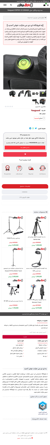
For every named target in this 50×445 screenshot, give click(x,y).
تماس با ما (19, 356)
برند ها (45, 356)
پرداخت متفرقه (43, 345)
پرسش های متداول (18, 348)
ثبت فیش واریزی (42, 353)
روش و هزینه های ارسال (16, 353)
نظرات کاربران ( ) (24, 197)
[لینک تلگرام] (30, 129)
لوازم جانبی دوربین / (38, 18)
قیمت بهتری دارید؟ (25, 160)
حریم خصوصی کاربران (41, 348)
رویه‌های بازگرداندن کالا (17, 351)
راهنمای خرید (19, 345)
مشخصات (24, 192)
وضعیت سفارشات (42, 351)
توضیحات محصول (25, 186)
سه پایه (30, 18)
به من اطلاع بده (25, 147)
